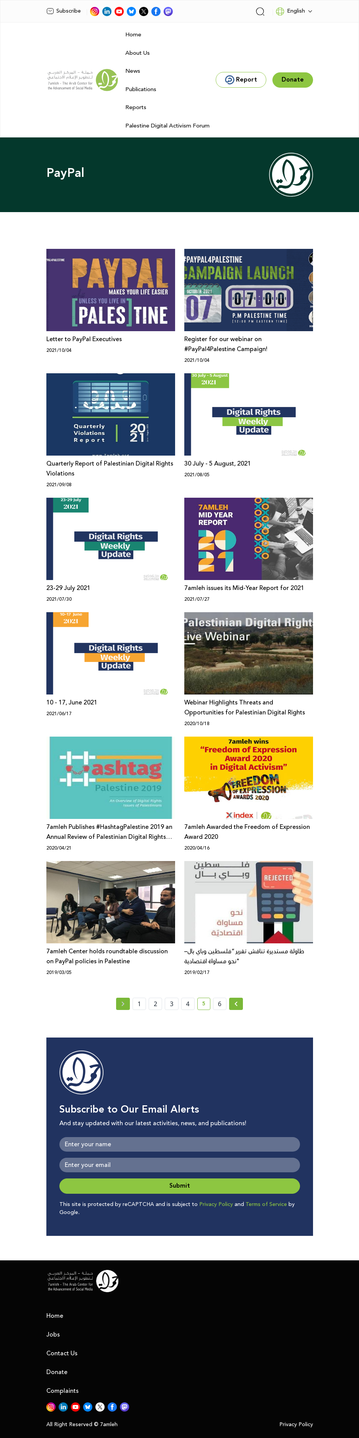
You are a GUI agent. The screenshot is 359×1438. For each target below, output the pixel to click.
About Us (137, 53)
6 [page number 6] (219, 1004)
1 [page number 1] (139, 1004)
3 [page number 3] (171, 1004)
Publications (140, 89)
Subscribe (63, 11)
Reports (135, 107)
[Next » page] (236, 1004)
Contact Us (61, 1353)
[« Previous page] (123, 1004)
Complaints (62, 1391)
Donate (56, 1372)
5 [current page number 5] (206, 1005)
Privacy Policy (216, 1204)
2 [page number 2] (155, 1004)
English (290, 11)
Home (133, 34)
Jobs (53, 1334)
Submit (179, 1186)
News (132, 71)
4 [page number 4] (188, 1004)
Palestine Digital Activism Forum (167, 125)
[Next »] (236, 1004)
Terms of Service (266, 1204)
